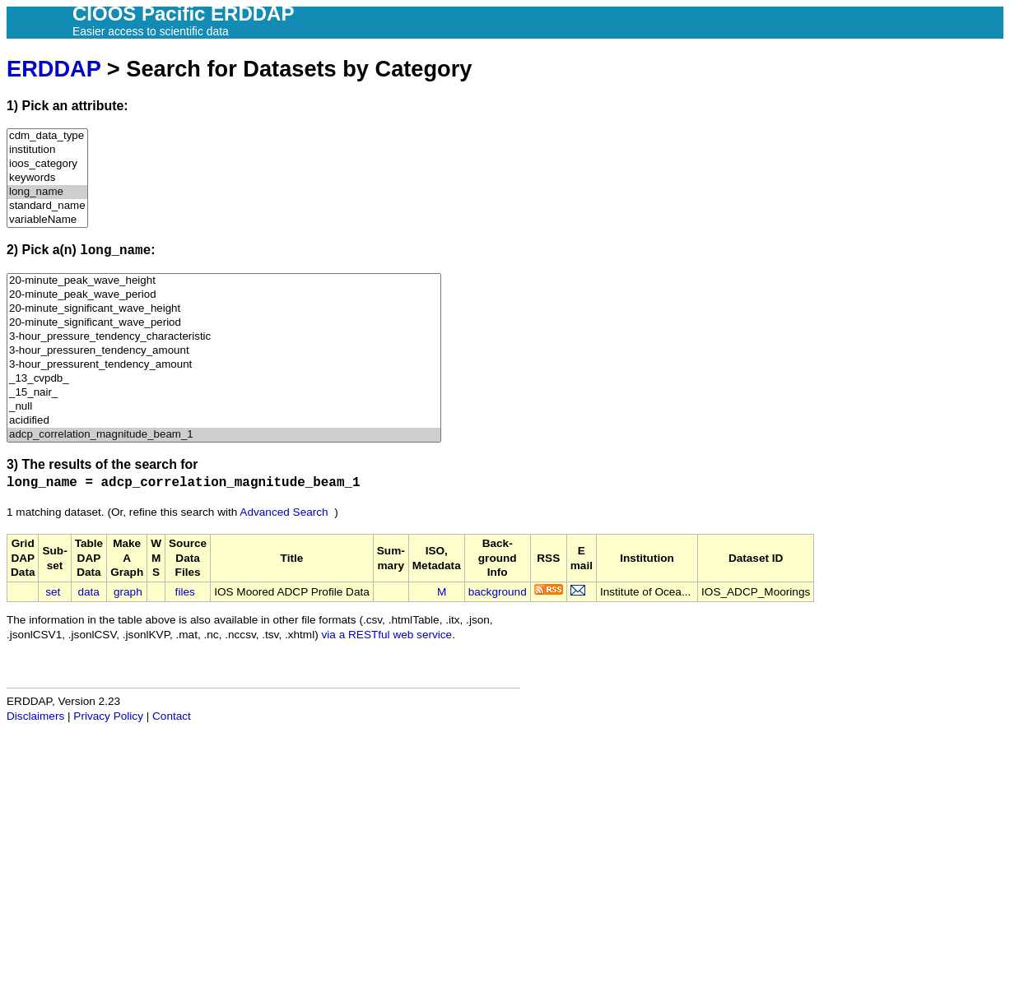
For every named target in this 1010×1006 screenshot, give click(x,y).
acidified (223, 421)
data (88, 592)
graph (128, 592)
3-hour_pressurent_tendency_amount (223, 365)
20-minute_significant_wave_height (223, 309)
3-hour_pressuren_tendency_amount (223, 351)
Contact (171, 716)
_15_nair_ (223, 393)
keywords (47, 178)
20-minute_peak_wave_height (223, 281)
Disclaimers (35, 716)
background (497, 592)
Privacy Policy (108, 716)
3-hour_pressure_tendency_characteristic (223, 337)
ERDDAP (53, 68)
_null (223, 407)
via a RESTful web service (387, 634)
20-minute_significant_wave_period (223, 323)
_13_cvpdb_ (223, 379)
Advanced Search (284, 512)
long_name (47, 192)
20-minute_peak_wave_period (223, 295)
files (185, 592)
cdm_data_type (47, 136)
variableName (47, 220)
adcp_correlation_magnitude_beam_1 (223, 435)
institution (47, 150)
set (52, 592)
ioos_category (47, 164)
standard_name (47, 206)
